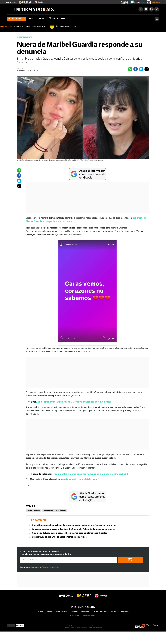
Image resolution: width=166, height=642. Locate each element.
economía (125, 612)
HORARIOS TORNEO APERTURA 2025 (29, 27)
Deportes (74, 612)
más (65, 19)
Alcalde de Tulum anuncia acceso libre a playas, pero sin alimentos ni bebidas (69, 533)
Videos (53, 19)
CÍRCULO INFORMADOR (65, 27)
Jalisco (32, 19)
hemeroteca (74, 616)
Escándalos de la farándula (54, 510)
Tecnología (85, 612)
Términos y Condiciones (50, 567)
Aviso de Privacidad (69, 628)
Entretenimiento (24, 37)
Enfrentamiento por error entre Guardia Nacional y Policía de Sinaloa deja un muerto (73, 529)
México (42, 19)
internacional (61, 612)
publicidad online (89, 616)
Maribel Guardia (33, 510)
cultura (114, 612)
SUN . (22, 69)
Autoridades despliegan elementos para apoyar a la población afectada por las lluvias (74, 526)
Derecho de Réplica (81, 628)
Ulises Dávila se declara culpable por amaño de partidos (59, 537)
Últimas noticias (16, 19)
